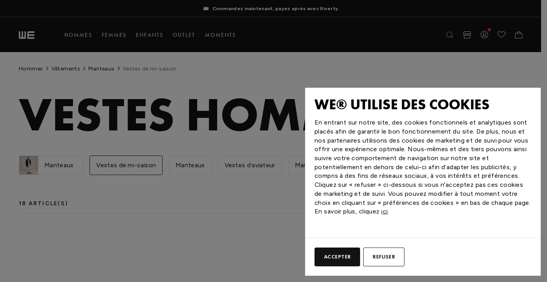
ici (384, 211)
